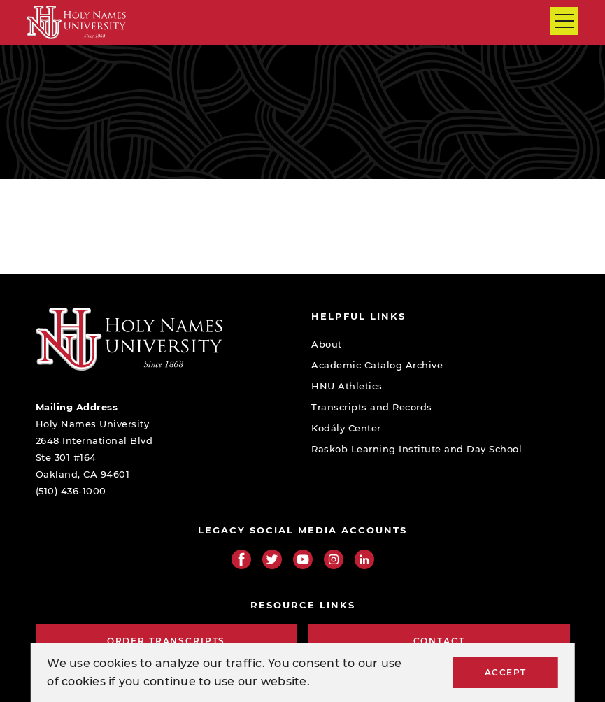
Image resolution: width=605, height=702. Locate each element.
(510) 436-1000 (71, 490)
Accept (506, 672)
